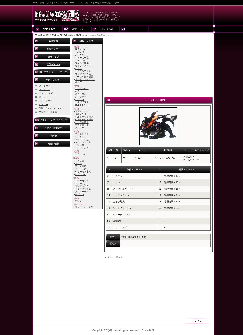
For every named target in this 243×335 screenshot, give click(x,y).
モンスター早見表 (48, 112)
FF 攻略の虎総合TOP (45, 35)
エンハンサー (46, 100)
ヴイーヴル (80, 60)
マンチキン (80, 183)
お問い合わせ (106, 29)
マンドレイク (82, 186)
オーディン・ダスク (85, 79)
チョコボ (79, 137)
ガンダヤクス (82, 88)
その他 (53, 136)
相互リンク (78, 29)
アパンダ (79, 52)
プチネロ (79, 160)
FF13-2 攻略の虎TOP (70, 35)
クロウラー (80, 96)
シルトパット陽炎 (84, 119)
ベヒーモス (80, 169)
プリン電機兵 (82, 166)
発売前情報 (53, 143)
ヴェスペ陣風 (82, 63)
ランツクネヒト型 (84, 207)
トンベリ (79, 145)
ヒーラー (43, 97)
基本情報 (53, 41)
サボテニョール (83, 111)
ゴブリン (79, 99)
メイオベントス (83, 189)
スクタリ (79, 127)
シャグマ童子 (82, 122)
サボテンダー (82, 114)
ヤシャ (78, 201)
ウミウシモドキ (83, 71)
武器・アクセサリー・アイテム (53, 72)
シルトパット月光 (84, 117)
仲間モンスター (53, 80)
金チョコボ (80, 94)
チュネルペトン (83, 134)
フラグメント (53, 64)
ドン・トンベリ (83, 148)
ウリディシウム (83, 74)
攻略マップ (53, 56)
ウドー (78, 68)
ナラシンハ (80, 154)
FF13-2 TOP (49, 29)
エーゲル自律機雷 (84, 76)
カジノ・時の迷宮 (53, 128)
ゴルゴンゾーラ (83, 105)
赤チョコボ (80, 49)
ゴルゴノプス (82, 102)
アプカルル (80, 54)
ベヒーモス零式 (83, 171)
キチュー (79, 91)
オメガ (78, 82)
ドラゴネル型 (82, 139)
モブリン (79, 194)
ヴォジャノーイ (83, 65)
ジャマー (43, 104)
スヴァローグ (82, 125)
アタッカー (44, 85)
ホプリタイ (80, 174)
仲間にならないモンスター (52, 108)
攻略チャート (53, 49)
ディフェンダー (47, 93)
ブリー (78, 163)
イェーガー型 (82, 57)
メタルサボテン (83, 191)
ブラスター (44, 89)
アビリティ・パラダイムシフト (53, 120)
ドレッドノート (83, 142)
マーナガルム (82, 180)
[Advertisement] (158, 66)
